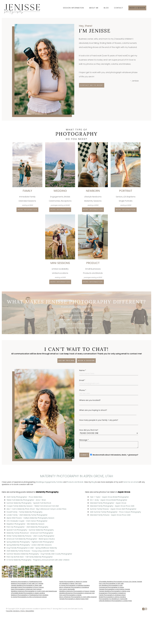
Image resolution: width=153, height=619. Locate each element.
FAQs (23, 611)
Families (59, 482)
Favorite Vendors (12, 611)
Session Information (73, 8)
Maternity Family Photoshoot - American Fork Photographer (30, 533)
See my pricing (66, 360)
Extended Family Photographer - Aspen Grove (108, 503)
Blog (106, 8)
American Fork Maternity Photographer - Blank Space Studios (31, 539)
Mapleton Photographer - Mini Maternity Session (25, 524)
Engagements (50, 482)
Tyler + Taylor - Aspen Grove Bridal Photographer (109, 497)
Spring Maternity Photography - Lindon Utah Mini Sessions (29, 545)
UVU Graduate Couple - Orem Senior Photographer (27, 521)
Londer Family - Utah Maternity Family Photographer (27, 515)
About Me (93, 8)
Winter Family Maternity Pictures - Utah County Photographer (30, 536)
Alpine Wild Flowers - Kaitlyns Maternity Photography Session (30, 518)
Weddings (40, 482)
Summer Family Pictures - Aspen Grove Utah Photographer (113, 509)
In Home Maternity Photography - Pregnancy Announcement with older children (38, 560)
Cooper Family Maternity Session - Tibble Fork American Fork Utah (33, 506)
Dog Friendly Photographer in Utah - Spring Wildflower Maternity (32, 548)
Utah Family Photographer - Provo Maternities (24, 497)
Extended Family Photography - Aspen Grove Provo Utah (112, 506)
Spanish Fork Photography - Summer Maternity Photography (30, 530)
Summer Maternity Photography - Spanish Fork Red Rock (29, 503)
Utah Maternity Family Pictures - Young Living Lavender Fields (30, 551)
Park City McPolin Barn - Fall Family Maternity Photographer (30, 557)
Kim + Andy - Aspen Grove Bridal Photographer (108, 500)
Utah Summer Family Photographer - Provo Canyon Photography (115, 512)
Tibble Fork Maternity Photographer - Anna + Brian (26, 500)
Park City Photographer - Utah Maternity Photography (27, 527)
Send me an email (130, 482)
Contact (118, 8)
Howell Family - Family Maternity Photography (24, 512)
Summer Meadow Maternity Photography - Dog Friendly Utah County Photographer (39, 554)
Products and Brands (75, 482)
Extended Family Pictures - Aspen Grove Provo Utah (110, 515)
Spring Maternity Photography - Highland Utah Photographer (30, 542)
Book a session (137, 8)
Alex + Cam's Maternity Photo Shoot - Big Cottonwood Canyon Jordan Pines (36, 509)
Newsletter (30, 611)
